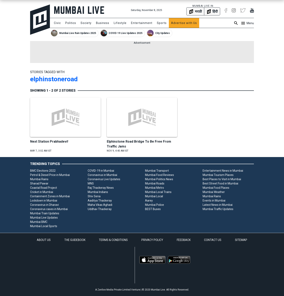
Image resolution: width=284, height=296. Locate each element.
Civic (57, 23)
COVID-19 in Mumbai (101, 170)
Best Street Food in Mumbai (220, 183)
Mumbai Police (154, 204)
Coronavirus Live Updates (104, 179)
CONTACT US (212, 240)
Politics (70, 23)
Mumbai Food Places (216, 187)
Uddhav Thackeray (100, 209)
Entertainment (141, 23)
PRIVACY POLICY (152, 240)
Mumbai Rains (39, 179)
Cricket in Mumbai (41, 192)
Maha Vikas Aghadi (100, 204)
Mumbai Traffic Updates (218, 209)
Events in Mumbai (214, 200)
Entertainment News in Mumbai (223, 170)
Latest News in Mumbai (218, 204)
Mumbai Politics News (159, 179)
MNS (91, 183)
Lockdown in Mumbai (43, 200)
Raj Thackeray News (101, 187)
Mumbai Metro (154, 187)
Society (86, 23)
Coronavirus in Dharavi (44, 204)
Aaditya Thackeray (100, 200)
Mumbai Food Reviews (159, 175)
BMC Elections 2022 (43, 170)
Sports (162, 23)
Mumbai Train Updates (44, 213)
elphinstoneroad (54, 79)
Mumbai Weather (214, 192)
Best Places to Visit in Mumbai (222, 179)
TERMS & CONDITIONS (113, 240)
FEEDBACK (184, 240)
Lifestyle (120, 23)
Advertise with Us (184, 23)
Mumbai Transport (157, 170)
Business (102, 23)
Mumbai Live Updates (44, 217)
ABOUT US (44, 240)
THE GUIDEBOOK (74, 240)
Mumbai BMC (38, 221)
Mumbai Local (154, 196)
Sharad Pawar (39, 183)
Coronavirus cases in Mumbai (49, 209)
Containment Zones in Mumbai (50, 196)
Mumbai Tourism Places (218, 175)
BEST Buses (153, 209)
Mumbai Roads (154, 183)
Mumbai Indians (98, 192)
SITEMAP (241, 240)
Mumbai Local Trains (158, 192)
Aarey (149, 200)
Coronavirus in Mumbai (102, 175)
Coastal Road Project (43, 187)
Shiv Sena (94, 196)
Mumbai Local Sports (43, 226)
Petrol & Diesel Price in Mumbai (50, 175)
